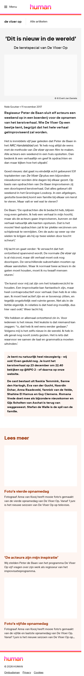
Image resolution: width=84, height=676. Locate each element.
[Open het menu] (10, 7)
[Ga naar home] (40, 6)
